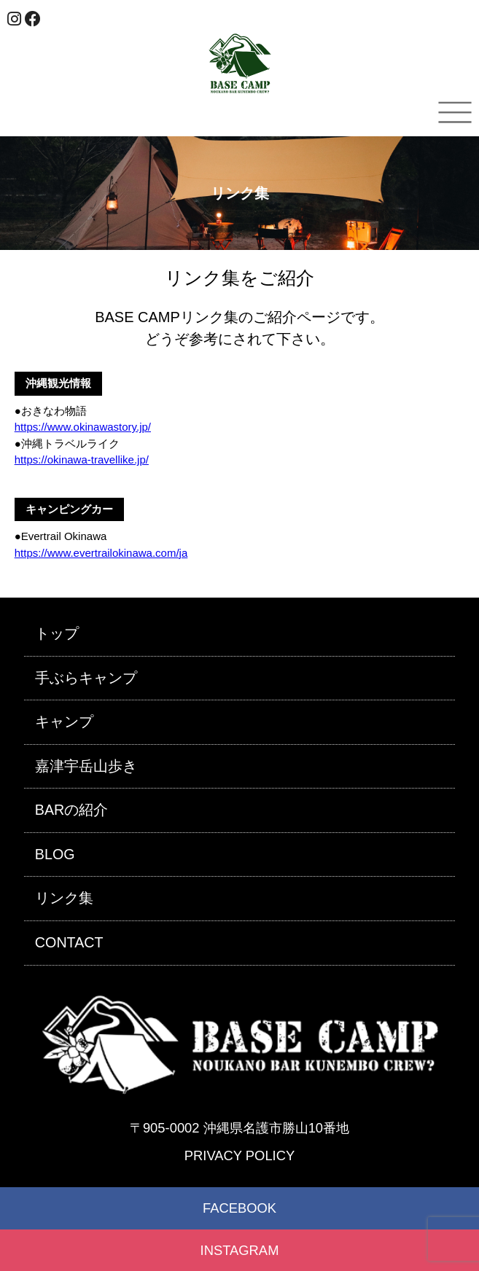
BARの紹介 (71, 810)
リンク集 (64, 898)
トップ (57, 633)
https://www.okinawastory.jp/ (83, 427)
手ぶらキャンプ (86, 678)
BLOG (55, 854)
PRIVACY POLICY (239, 1155)
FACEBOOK (239, 1208)
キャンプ (64, 721)
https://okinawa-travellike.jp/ (82, 459)
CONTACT (69, 942)
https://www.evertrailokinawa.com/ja (101, 553)
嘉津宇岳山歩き (86, 766)
